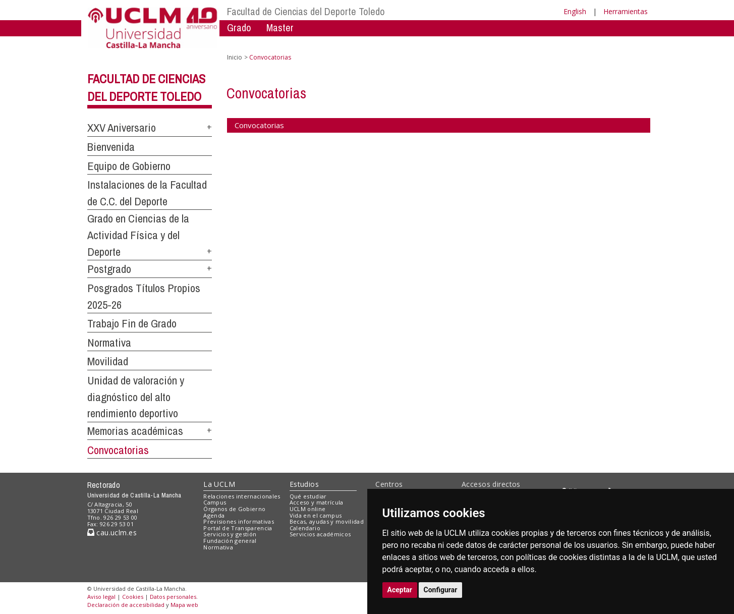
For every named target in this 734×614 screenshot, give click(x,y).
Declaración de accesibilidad (125, 604)
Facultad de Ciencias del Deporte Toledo (306, 11)
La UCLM (219, 484)
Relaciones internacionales (241, 496)
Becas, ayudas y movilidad (327, 521)
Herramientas (625, 11)
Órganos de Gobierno (234, 509)
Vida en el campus (316, 515)
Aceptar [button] (400, 590)
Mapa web (184, 604)
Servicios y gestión (229, 534)
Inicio (234, 57)
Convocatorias (118, 450)
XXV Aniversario (121, 127)
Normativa (109, 342)
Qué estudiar (308, 496)
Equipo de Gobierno (129, 166)
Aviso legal (101, 596)
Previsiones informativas (238, 521)
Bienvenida (111, 146)
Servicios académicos (320, 534)
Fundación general (230, 540)
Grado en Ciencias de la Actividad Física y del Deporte (138, 235)
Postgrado (109, 268)
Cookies (132, 596)
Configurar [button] (441, 590)
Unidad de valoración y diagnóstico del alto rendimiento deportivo (135, 397)
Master (280, 27)
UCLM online (308, 509)
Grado (239, 27)
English (574, 11)
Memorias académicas (135, 430)
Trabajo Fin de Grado (132, 323)
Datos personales (173, 596)
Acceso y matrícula (317, 502)
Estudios (304, 484)
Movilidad (107, 361)
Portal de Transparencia (237, 528)
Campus (214, 502)
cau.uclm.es (112, 532)
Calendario (305, 528)
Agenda (213, 515)
